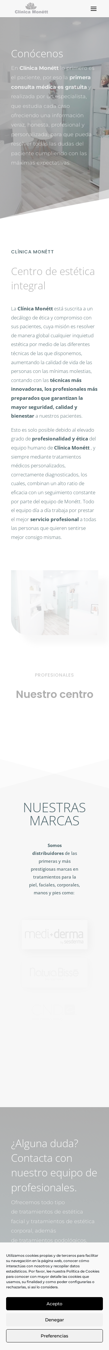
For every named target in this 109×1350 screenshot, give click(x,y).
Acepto (54, 1303)
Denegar (54, 1320)
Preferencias (54, 1336)
